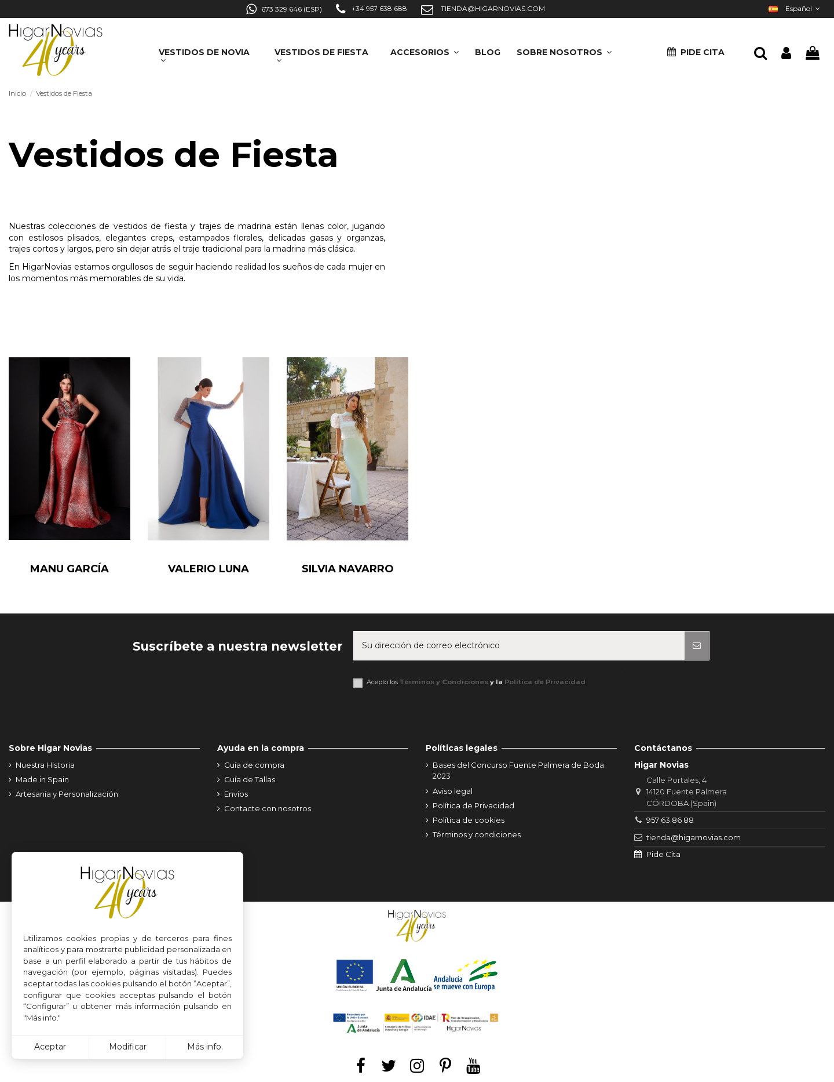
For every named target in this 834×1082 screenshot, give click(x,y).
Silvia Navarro (348, 568)
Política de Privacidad (545, 682)
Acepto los (476, 682)
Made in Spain (42, 779)
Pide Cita (663, 854)
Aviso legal (453, 791)
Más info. (205, 1046)
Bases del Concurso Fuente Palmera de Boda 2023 (518, 770)
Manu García (69, 568)
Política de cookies (468, 820)
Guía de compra (254, 764)
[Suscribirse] (697, 645)
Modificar (128, 1046)
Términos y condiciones (477, 834)
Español (795, 8)
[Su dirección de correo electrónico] (519, 645)
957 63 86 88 (670, 820)
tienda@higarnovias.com (693, 837)
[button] (564, 48)
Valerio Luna (208, 568)
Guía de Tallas (249, 779)
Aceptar (50, 1046)
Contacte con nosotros (267, 808)
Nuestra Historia (45, 764)
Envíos (236, 793)
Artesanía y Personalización (67, 793)
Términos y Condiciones (444, 682)
